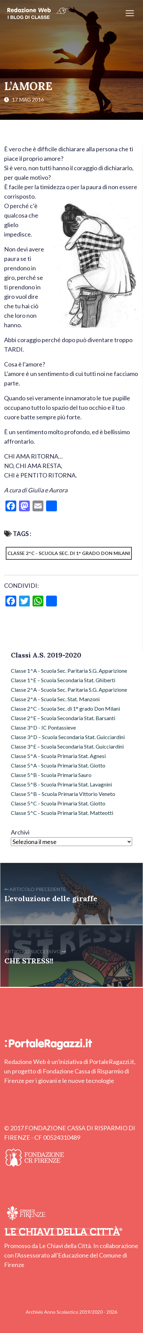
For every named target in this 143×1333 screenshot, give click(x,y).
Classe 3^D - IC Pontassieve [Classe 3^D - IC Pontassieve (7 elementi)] (43, 727)
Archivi (20, 832)
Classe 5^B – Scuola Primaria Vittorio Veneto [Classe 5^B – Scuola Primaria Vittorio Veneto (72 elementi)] (63, 794)
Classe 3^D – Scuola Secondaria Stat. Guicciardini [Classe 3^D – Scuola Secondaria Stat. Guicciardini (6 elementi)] (68, 737)
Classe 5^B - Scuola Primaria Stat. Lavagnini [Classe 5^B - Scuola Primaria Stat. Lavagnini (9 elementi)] (61, 784)
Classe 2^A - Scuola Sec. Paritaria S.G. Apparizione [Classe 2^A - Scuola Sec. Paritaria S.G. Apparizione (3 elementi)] (69, 689)
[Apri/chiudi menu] (130, 13)
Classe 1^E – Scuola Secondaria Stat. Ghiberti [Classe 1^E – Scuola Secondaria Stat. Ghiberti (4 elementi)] (63, 680)
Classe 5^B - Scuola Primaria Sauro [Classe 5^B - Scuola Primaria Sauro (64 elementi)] (51, 775)
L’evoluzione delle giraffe (50, 898)
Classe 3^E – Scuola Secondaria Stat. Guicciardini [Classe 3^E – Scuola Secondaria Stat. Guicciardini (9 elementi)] (67, 746)
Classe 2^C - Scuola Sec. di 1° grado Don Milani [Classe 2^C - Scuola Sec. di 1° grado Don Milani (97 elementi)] (65, 708)
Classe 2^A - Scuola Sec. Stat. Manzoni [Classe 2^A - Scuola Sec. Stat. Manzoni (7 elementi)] (55, 699)
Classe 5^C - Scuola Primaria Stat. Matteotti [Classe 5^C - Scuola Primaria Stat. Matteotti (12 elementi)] (62, 812)
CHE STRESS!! (28, 960)
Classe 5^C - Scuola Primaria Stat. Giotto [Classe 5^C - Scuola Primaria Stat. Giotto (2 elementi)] (58, 803)
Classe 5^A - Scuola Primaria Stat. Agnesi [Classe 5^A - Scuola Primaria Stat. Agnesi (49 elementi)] (58, 756)
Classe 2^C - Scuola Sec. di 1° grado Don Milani (68, 553)
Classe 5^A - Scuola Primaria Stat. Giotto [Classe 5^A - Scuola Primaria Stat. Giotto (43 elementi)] (58, 765)
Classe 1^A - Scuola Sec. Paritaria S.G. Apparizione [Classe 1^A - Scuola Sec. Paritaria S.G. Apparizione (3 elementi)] (69, 670)
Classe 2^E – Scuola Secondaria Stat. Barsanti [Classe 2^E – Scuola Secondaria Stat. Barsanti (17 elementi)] (63, 718)
